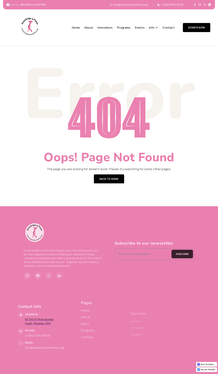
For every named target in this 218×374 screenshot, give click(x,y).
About (88, 27)
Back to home (109, 178)
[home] (29, 27)
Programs (123, 27)
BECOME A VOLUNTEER (33, 4)
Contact (168, 27)
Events (140, 27)
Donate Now (196, 27)
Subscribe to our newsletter (139, 244)
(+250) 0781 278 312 (38, 344)
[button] (153, 27)
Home (76, 27)
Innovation (105, 27)
